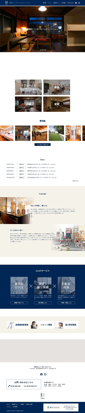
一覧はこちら (75, 180)
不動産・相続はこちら (66, 302)
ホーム (8, 404)
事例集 (22, 404)
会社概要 (15, 406)
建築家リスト (15, 404)
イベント (9, 406)
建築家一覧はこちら (19, 302)
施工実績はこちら (42, 302)
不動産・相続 (29, 404)
